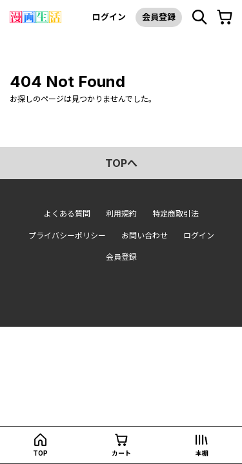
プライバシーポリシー (67, 235)
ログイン (109, 17)
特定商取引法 (175, 213)
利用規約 (121, 213)
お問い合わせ (144, 235)
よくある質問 (67, 213)
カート (121, 453)
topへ (121, 163)
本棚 (202, 453)
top (40, 453)
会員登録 (159, 17)
